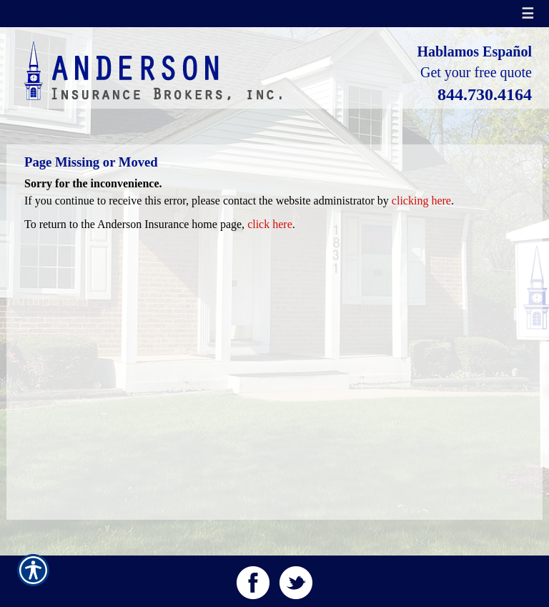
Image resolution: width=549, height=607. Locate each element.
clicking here (421, 200)
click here (269, 224)
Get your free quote (476, 72)
